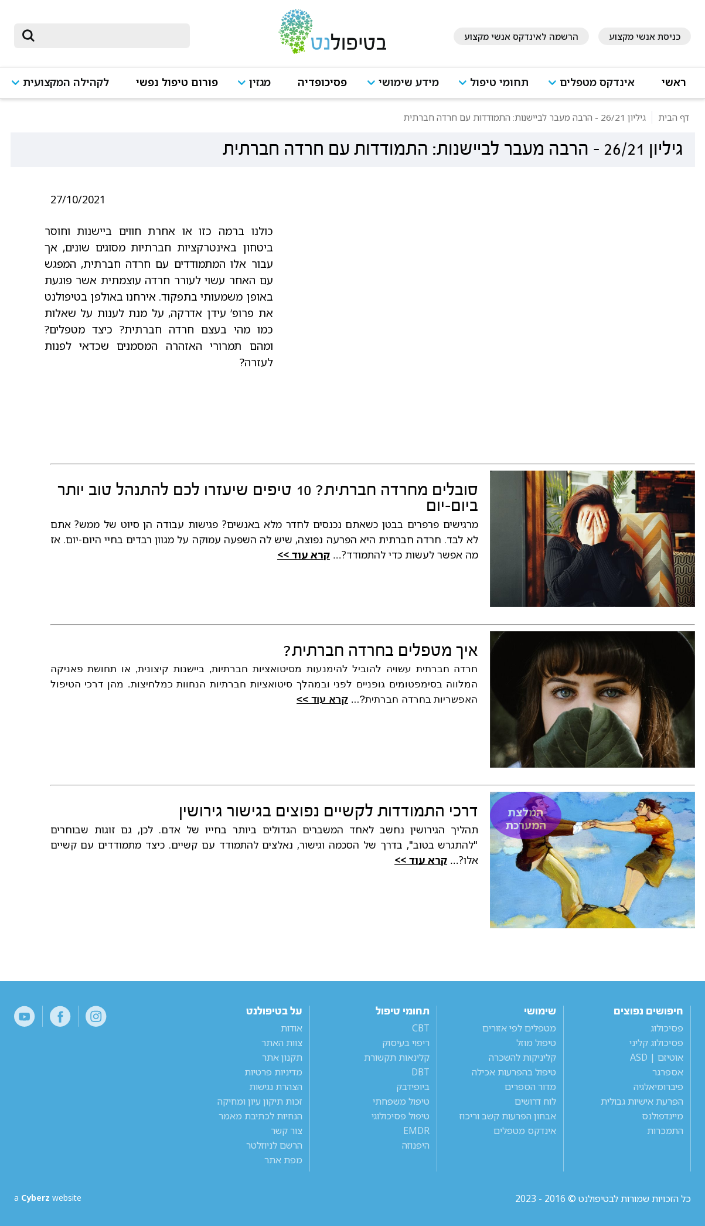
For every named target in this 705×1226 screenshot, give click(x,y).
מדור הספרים (530, 1086)
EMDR (416, 1130)
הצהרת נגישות (275, 1086)
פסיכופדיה (322, 82)
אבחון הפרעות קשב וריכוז (507, 1116)
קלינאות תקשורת (397, 1057)
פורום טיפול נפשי (177, 82)
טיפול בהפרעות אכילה (514, 1072)
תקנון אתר (282, 1057)
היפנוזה (416, 1145)
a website (52, 1198)
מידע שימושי (409, 82)
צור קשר (286, 1130)
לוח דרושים (535, 1101)
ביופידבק (413, 1086)
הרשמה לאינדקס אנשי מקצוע (521, 36)
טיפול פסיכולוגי (401, 1116)
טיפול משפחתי (401, 1101)
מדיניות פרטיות (273, 1072)
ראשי (674, 82)
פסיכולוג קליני (656, 1042)
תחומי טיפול (499, 82)
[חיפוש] (110, 36)
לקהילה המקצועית (66, 82)
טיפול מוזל (536, 1042)
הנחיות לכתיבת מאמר (260, 1116)
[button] (595, 87)
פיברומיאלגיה (658, 1086)
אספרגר (667, 1072)
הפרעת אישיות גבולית (642, 1101)
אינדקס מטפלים (597, 82)
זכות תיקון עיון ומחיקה (259, 1101)
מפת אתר (283, 1160)
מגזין (260, 82)
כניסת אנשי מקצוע (644, 36)
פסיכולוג (666, 1028)
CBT (421, 1028)
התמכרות (665, 1130)
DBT (420, 1072)
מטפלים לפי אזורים (519, 1028)
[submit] (29, 35)
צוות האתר (281, 1042)
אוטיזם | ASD (656, 1057)
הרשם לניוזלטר (274, 1145)
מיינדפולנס (662, 1116)
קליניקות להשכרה (522, 1057)
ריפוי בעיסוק (406, 1042)
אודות (291, 1028)
